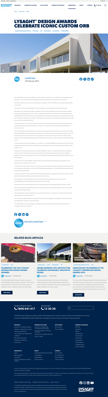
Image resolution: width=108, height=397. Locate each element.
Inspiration (72, 5)
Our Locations (59, 359)
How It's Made (39, 336)
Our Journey (38, 355)
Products (18, 5)
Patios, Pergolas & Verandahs (23, 333)
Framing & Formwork (20, 340)
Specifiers (78, 329)
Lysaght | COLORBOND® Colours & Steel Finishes (42, 328)
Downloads (79, 336)
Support (77, 327)
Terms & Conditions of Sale (41, 382)
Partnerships (38, 357)
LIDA (12, 264)
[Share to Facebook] (80, 79)
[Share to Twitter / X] (84, 79)
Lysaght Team (30, 78)
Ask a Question (59, 355)
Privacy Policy (55, 382)
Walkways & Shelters (20, 338)
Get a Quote (44, 5)
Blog (27, 11)
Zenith (48, 264)
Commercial (35, 31)
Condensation (79, 344)
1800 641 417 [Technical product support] (24, 308)
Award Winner (56, 31)
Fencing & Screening (20, 331)
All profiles (78, 338)
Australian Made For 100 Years (43, 353)
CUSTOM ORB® (65, 31)
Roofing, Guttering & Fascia (22, 327)
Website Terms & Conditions (22, 382)
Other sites (103, 1)
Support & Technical (58, 5)
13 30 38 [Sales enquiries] (48, 308)
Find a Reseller (59, 329)
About (81, 5)
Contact (89, 5)
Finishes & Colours (31, 5)
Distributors (79, 333)
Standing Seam (55, 264)
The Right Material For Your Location (43, 331)
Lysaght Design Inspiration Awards (23, 31)
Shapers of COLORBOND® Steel (43, 334)
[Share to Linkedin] (88, 79)
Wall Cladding (47, 31)
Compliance (78, 340)
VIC (41, 31)
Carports (17, 336)
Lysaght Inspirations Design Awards (22, 360)
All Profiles (17, 342)
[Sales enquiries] (98, 5)
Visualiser (17, 357)
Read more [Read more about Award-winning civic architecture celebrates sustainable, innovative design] (42, 292)
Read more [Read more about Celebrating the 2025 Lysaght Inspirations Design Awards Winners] (6, 292)
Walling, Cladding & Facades (23, 329)
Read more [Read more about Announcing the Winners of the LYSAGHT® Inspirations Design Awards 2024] (78, 295)
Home (15, 11)
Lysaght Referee (79, 346)
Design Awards (41, 264)
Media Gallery (18, 355)
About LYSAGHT (39, 359)
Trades (77, 331)
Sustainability (79, 342)
